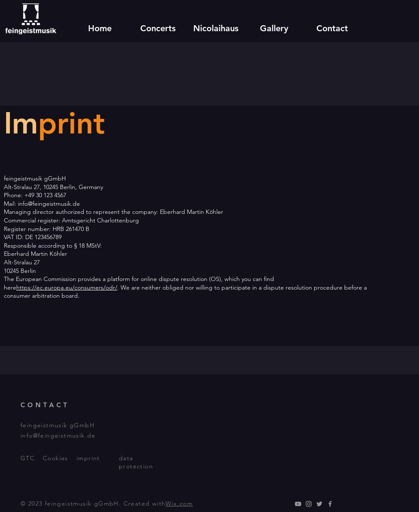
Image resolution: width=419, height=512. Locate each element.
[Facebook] (330, 504)
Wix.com (179, 503)
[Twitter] (319, 504)
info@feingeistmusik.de (58, 435)
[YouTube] (298, 504)
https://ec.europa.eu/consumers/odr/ (66, 287)
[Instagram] (309, 504)
